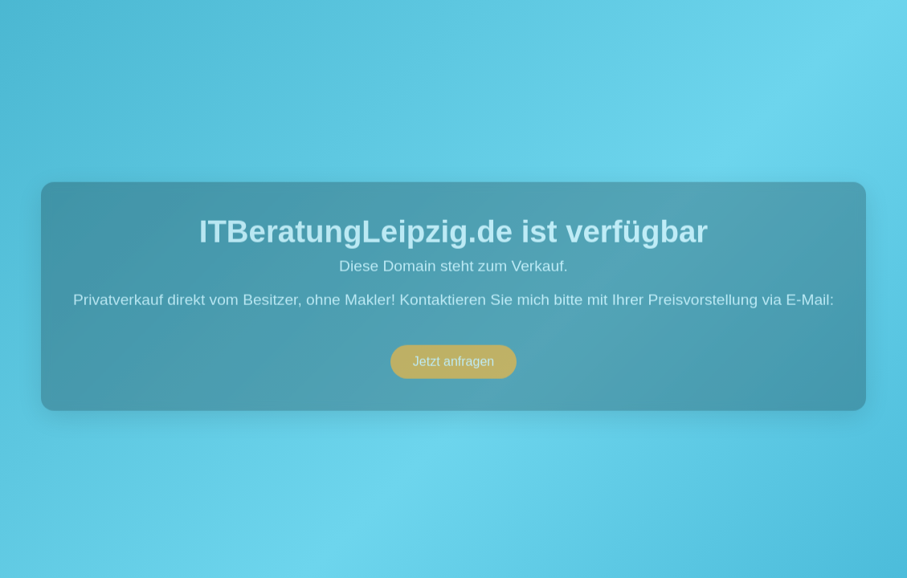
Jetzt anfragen (453, 361)
